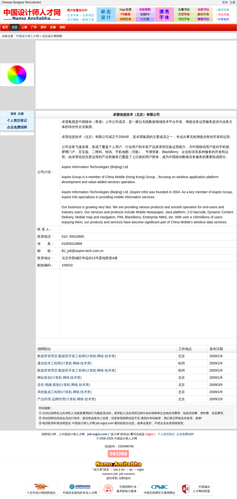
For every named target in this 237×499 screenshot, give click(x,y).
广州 (34, 27)
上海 (24, 27)
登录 (225, 2)
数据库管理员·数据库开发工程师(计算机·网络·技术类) (76, 356)
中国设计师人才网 (27, 36)
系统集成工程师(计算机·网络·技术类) (64, 392)
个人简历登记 (17, 120)
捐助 (62, 27)
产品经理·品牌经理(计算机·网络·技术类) (66, 399)
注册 (232, 2)
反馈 (53, 27)
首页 (5, 27)
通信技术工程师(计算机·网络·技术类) (64, 363)
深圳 (43, 27)
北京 (14, 27)
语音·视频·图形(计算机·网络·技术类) (63, 385)
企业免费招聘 (17, 127)
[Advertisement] (110, 74)
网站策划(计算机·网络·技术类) (59, 377)
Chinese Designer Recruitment (21, 2)
